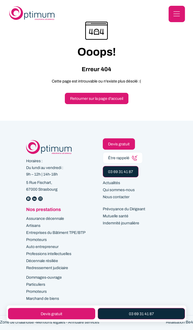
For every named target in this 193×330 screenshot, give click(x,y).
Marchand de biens (42, 298)
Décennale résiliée (42, 261)
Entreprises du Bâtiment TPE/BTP (55, 232)
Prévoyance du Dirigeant (124, 209)
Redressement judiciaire (47, 268)
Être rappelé (122, 158)
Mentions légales (50, 322)
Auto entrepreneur (42, 247)
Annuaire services (83, 322)
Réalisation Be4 (179, 322)
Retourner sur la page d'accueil (96, 98)
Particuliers (35, 284)
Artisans (33, 225)
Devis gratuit (119, 144)
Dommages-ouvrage (44, 277)
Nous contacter (116, 197)
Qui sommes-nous (119, 190)
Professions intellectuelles (48, 254)
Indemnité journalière (121, 223)
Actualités (111, 183)
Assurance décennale (45, 218)
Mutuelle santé (115, 216)
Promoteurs (36, 239)
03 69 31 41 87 (120, 172)
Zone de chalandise (17, 322)
